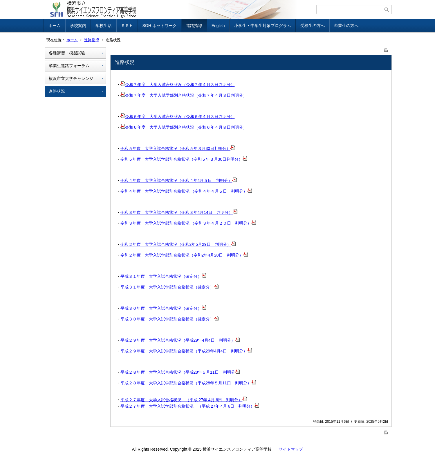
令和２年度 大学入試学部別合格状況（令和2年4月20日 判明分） (184, 255)
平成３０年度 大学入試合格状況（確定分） (163, 308)
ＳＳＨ (127, 25)
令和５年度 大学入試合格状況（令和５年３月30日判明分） (177, 148)
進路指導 (194, 25)
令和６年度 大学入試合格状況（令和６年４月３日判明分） (177, 116)
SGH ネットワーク (159, 25)
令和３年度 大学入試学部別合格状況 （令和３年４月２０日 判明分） (188, 223)
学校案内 (78, 25)
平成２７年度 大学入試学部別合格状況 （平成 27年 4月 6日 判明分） (189, 406)
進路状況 (57, 91)
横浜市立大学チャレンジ (71, 78)
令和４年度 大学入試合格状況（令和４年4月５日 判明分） (178, 180)
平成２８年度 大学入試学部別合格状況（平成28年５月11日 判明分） (188, 383)
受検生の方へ (312, 25)
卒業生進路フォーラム (69, 65)
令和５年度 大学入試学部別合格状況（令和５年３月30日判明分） (184, 159)
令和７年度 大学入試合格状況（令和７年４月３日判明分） (177, 84)
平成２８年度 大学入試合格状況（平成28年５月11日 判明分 (180, 372)
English (218, 25)
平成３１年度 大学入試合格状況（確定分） (163, 276)
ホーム (54, 25)
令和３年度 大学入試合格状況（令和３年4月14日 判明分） (178, 212)
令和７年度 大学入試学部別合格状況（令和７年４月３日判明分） (183, 95)
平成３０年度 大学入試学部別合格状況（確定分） (169, 319)
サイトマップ (291, 449)
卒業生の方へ (346, 25)
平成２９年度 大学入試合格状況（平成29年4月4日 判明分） (180, 340)
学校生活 (103, 25)
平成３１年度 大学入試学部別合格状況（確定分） (169, 287)
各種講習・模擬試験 (67, 53)
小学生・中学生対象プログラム (262, 25)
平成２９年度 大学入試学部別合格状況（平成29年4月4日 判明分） (186, 351)
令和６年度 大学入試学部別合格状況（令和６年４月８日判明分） (183, 127)
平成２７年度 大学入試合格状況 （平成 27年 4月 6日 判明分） (183, 399)
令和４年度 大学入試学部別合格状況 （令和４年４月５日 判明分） (186, 191)
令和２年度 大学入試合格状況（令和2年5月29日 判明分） (178, 244)
